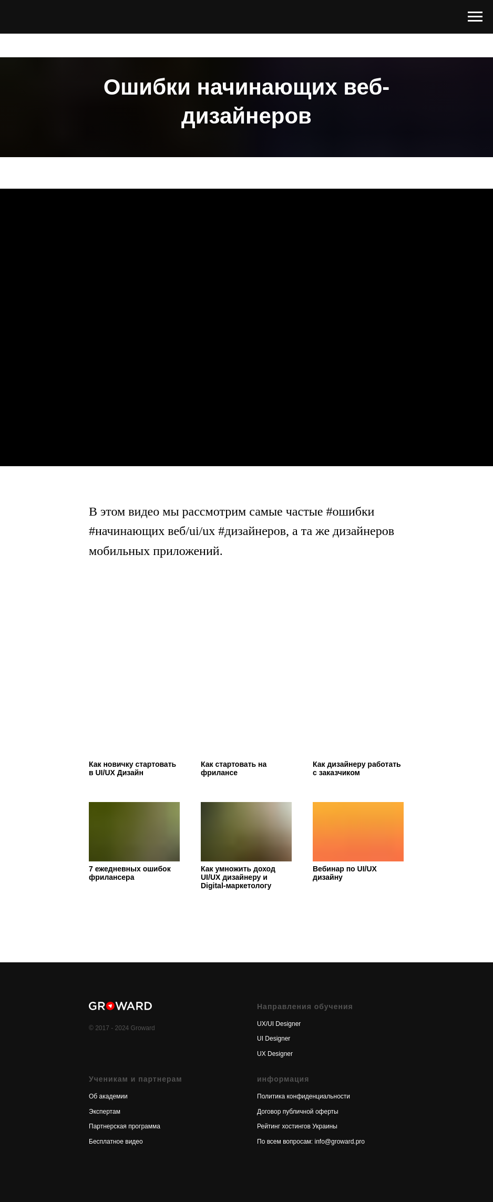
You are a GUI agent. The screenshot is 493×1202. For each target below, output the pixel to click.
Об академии (108, 1096)
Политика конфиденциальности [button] (303, 1096)
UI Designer (273, 1038)
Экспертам (104, 1111)
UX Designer (275, 1053)
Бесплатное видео (116, 1141)
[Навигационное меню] (475, 17)
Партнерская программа (124, 1126)
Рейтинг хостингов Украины (297, 1126)
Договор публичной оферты (297, 1111)
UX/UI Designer (279, 1024)
